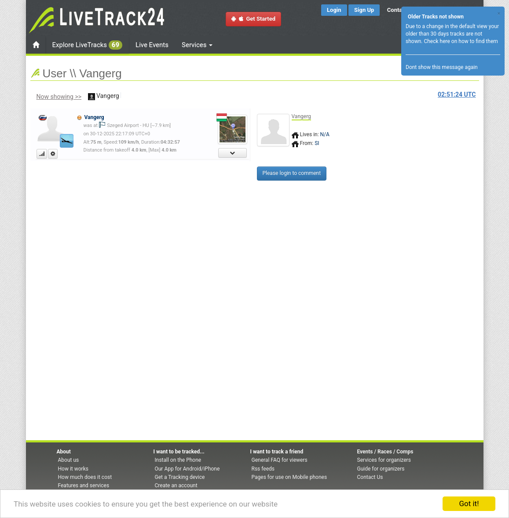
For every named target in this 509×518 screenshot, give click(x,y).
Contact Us (370, 477)
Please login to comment (292, 173)
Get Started (253, 18)
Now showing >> (59, 96)
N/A (325, 134)
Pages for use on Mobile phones (289, 477)
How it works (73, 469)
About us (68, 460)
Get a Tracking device (180, 477)
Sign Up (364, 10)
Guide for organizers (381, 469)
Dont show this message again (442, 67)
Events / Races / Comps (385, 452)
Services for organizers (384, 460)
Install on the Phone (178, 460)
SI (317, 143)
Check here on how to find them (461, 41)
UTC (457, 94)
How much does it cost (85, 477)
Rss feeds (263, 469)
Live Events (151, 45)
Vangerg (94, 117)
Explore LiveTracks (87, 45)
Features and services (84, 485)
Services (197, 45)
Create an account (176, 485)
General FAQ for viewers (280, 460)
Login (334, 10)
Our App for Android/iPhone (187, 469)
